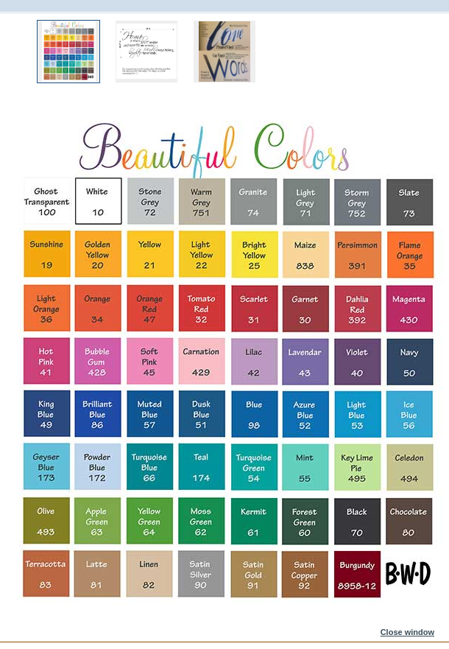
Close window (407, 632)
